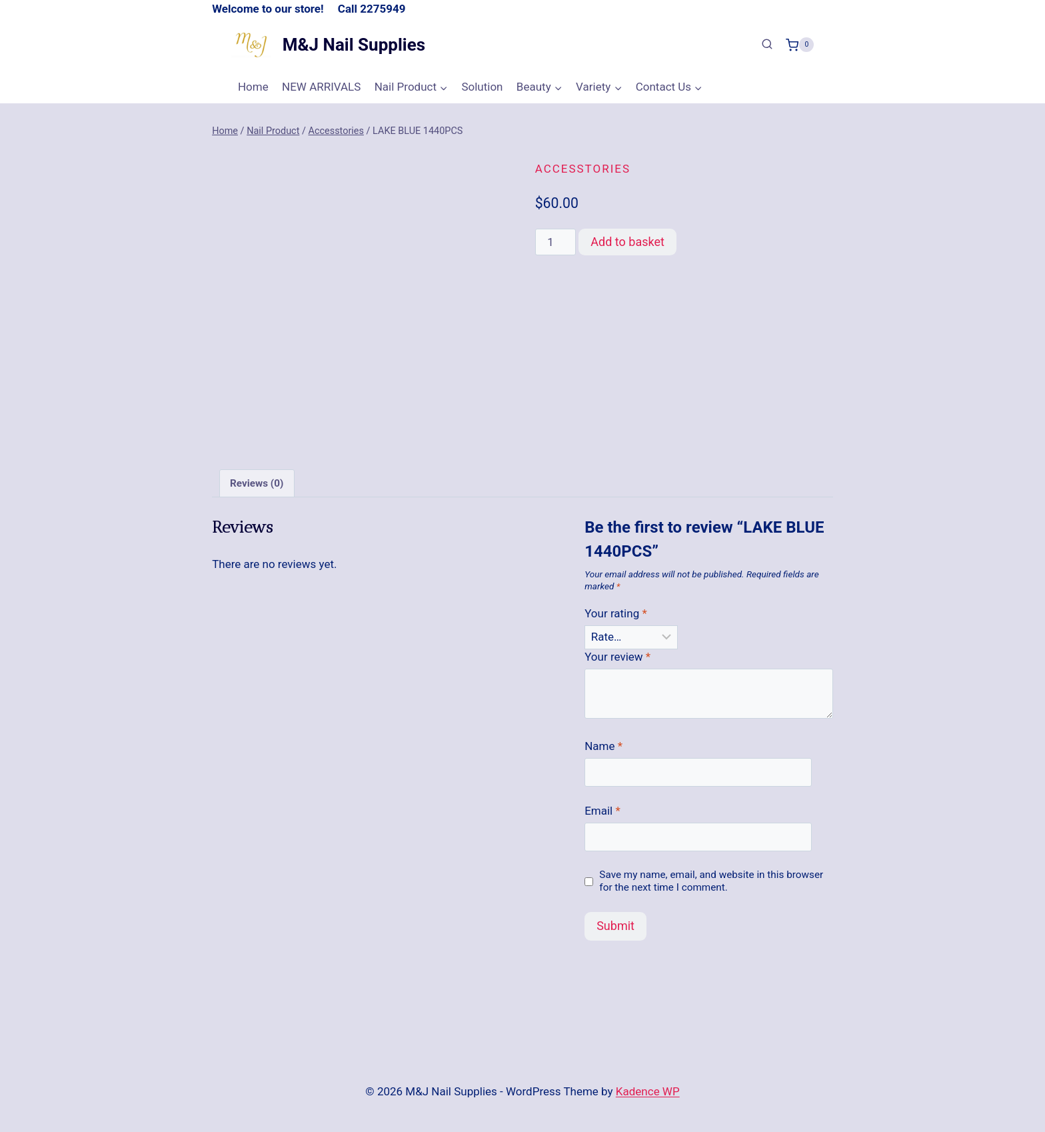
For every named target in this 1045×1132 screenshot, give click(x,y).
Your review (617, 656)
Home (253, 86)
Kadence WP (648, 1091)
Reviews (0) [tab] (256, 483)
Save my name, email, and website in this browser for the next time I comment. (711, 881)
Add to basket (627, 242)
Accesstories (582, 168)
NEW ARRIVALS (321, 86)
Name (603, 746)
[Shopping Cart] (800, 44)
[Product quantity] (555, 242)
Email (602, 810)
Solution (482, 86)
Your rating (615, 613)
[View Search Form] (767, 45)
